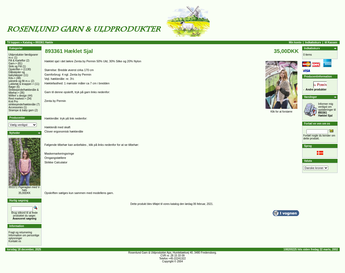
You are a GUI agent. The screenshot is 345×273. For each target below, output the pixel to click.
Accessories (16, 107)
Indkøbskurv (313, 42)
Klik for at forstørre (281, 110)
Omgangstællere (55, 157)
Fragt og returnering (20, 232)
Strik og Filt (15, 66)
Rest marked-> (17, 98)
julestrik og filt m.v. (19, 81)
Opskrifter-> (16, 69)
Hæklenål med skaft (57, 127)
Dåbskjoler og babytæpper (17, 74)
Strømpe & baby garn (21, 110)
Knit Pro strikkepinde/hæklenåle (22, 103)
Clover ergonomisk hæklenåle (63, 131)
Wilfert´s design (18, 95)
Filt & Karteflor (17, 60)
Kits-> (12, 78)
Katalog (27, 42)
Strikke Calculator (55, 162)
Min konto (295, 42)
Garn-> (13, 63)
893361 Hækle (44, 42)
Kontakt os (15, 241)
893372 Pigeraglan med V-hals (24, 189)
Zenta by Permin (55, 100)
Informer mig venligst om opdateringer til (327, 109)
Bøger (12, 86)
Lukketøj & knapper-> (21, 83)
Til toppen (13, 42)
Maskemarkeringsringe (59, 153)
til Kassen (331, 42)
